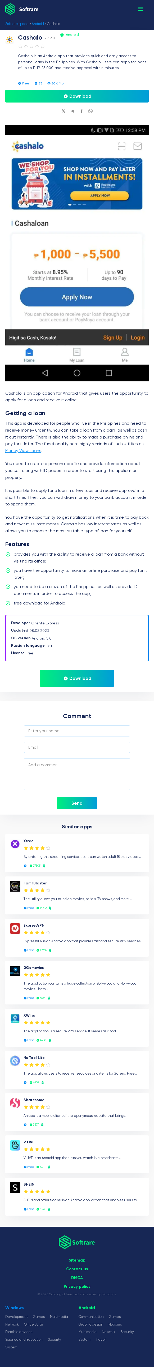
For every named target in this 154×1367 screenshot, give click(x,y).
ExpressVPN (34, 925)
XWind (29, 1015)
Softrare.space (17, 24)
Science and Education (24, 1340)
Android (38, 24)
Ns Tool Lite (34, 1057)
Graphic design (91, 1324)
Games (39, 1317)
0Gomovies (34, 967)
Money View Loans (23, 450)
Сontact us (77, 1269)
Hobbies (115, 1324)
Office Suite (33, 1324)
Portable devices (18, 1332)
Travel (101, 1340)
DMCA (77, 1277)
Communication (91, 1317)
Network (12, 1324)
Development (16, 1317)
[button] (140, 9)
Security (54, 1340)
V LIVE (29, 1142)
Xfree (29, 841)
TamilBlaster (35, 883)
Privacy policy (77, 1286)
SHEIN (29, 1184)
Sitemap (77, 1260)
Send (77, 803)
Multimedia (59, 1317)
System (11, 1347)
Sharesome (34, 1100)
